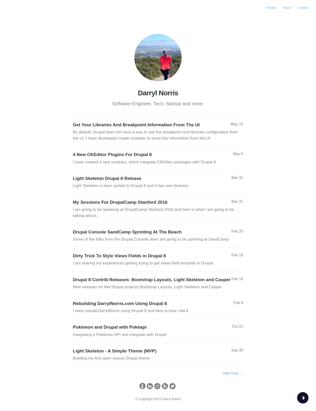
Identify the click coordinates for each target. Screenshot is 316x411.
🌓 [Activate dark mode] (303, 398)
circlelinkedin (150, 386)
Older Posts (233, 373)
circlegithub (142, 386)
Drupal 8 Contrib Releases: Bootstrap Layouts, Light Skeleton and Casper (158, 283)
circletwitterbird (172, 386)
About (287, 7)
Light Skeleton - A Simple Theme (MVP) (158, 354)
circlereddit (157, 386)
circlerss (165, 386)
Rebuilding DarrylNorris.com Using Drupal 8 (158, 307)
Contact (303, 7)
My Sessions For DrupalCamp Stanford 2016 (158, 209)
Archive (271, 7)
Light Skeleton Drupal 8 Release (158, 182)
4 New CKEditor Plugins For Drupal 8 (158, 158)
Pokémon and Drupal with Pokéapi (158, 331)
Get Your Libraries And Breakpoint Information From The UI (158, 131)
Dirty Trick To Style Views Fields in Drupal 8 (158, 259)
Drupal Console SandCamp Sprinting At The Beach (158, 235)
